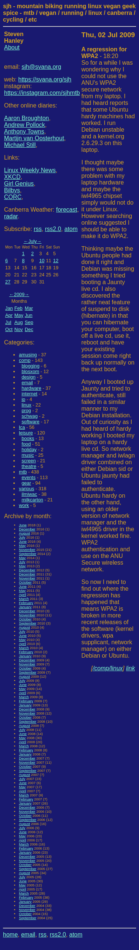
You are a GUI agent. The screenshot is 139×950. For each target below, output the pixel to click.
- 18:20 (104, 52)
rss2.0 (53, 229)
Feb (18, 308)
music (27, 455)
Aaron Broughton (26, 118)
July (32, 241)
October (25, 582)
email (27, 382)
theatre (28, 466)
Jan (9, 308)
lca (22, 427)
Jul (8, 322)
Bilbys (12, 190)
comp (24, 360)
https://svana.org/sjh (44, 79)
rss (38, 229)
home (10, 934)
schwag (29, 416)
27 (7, 282)
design (28, 377)
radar (10, 216)
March (24, 599)
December (27, 529)
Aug (18, 322)
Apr (9, 315)
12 (55, 260)
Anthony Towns (24, 131)
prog (26, 410)
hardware (31, 388)
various (26, 488)
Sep (29, 322)
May (18, 315)
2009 (19, 294)
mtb (23, 472)
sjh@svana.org (41, 67)
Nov (18, 329)
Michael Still (20, 145)
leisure (26, 433)
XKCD (12, 177)
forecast (66, 209)
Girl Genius (19, 183)
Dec (29, 329)
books (27, 438)
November (27, 550)
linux (26, 405)
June (23, 525)
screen (28, 460)
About (12, 47)
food (26, 444)
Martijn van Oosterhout (34, 138)
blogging (30, 366)
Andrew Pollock (24, 125)
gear (26, 483)
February (26, 603)
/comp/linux (108, 668)
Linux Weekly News (30, 170)
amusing (28, 354)
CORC (12, 197)
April (22, 595)
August (24, 533)
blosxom (30, 371)
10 (41, 260)
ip (23, 399)
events (28, 477)
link (130, 668)
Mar (29, 308)
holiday (29, 449)
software (30, 421)
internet (29, 394)
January (25, 607)
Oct (9, 329)
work (24, 505)
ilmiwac (29, 494)
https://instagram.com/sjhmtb (42, 93)
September (27, 554)
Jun (29, 315)
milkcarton (32, 500)
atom (71, 229)
